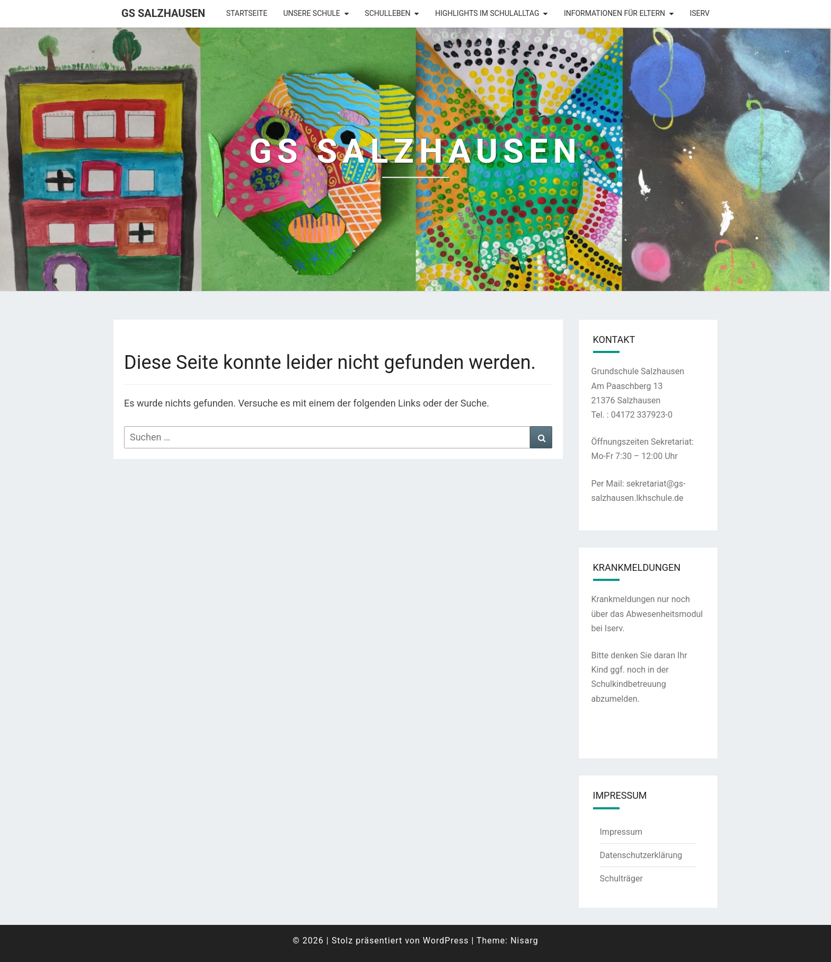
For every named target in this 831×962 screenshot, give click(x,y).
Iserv (700, 13)
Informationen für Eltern (614, 13)
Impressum (621, 832)
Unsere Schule (311, 13)
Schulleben (387, 13)
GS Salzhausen (163, 13)
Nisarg (524, 940)
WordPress (446, 940)
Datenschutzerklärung (641, 855)
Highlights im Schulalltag (487, 13)
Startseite (247, 13)
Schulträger (621, 878)
